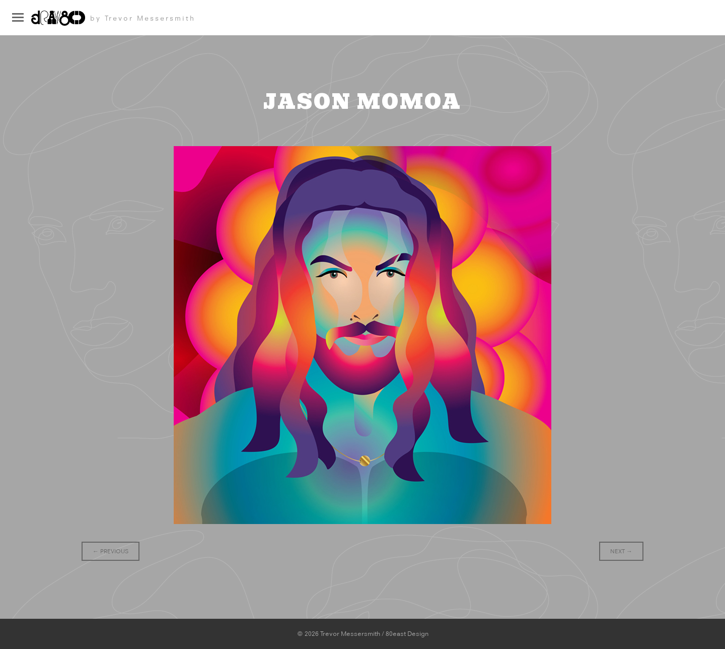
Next (621, 551)
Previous (110, 551)
